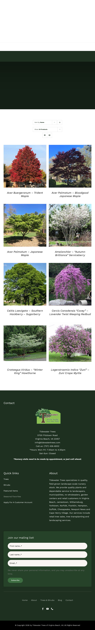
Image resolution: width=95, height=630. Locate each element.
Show (41, 129)
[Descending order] (59, 122)
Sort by (39, 122)
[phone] (52, 609)
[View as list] (49, 135)
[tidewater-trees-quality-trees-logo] (47, 408)
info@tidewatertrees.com (47, 442)
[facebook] (43, 609)
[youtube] (47, 609)
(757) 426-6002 (51, 446)
